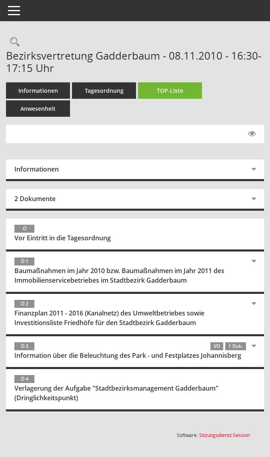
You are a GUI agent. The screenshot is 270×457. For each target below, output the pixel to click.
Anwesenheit (38, 108)
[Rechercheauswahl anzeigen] (13, 42)
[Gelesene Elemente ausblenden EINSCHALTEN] (252, 134)
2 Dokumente (35, 198)
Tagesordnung (104, 90)
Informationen (38, 90)
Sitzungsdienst (224, 435)
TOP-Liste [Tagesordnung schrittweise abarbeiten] (170, 90)
